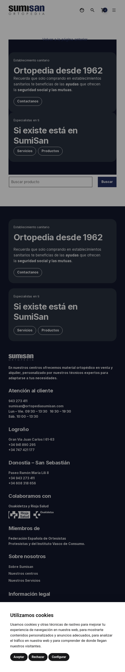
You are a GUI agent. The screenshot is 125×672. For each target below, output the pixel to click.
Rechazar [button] (38, 657)
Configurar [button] (59, 657)
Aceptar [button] (19, 657)
